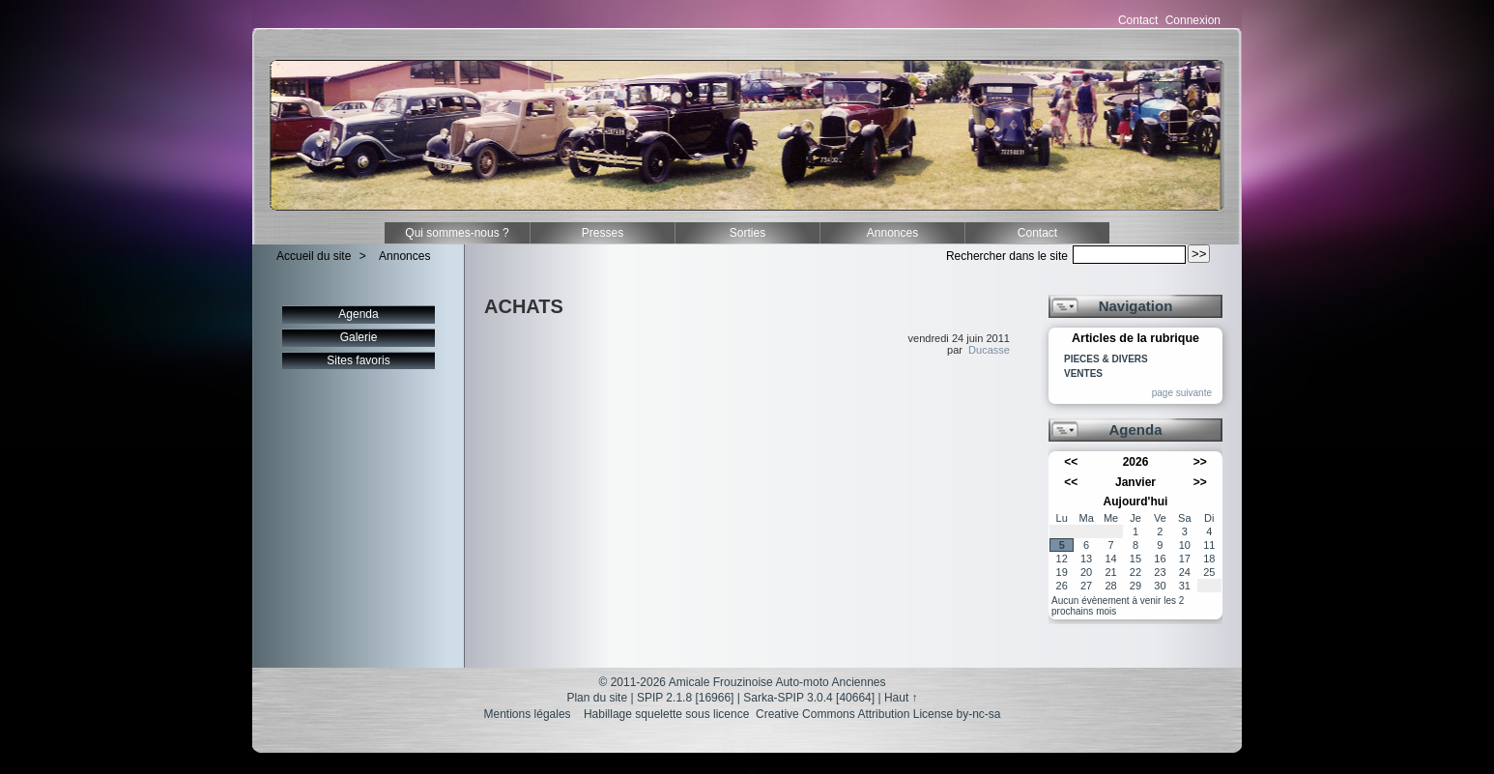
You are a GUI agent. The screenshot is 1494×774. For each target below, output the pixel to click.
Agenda (358, 314)
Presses (602, 233)
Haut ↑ (901, 697)
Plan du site (596, 697)
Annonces (892, 233)
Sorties (747, 233)
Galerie (359, 337)
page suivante (1182, 392)
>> (1200, 462)
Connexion (1193, 20)
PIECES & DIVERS (1106, 359)
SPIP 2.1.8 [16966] (685, 697)
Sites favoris (358, 360)
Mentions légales (527, 714)
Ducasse (989, 350)
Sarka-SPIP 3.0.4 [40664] (809, 697)
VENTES (1083, 374)
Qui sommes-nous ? (456, 233)
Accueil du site (313, 256)
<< (1070, 462)
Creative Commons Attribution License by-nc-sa (878, 714)
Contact (1138, 20)
